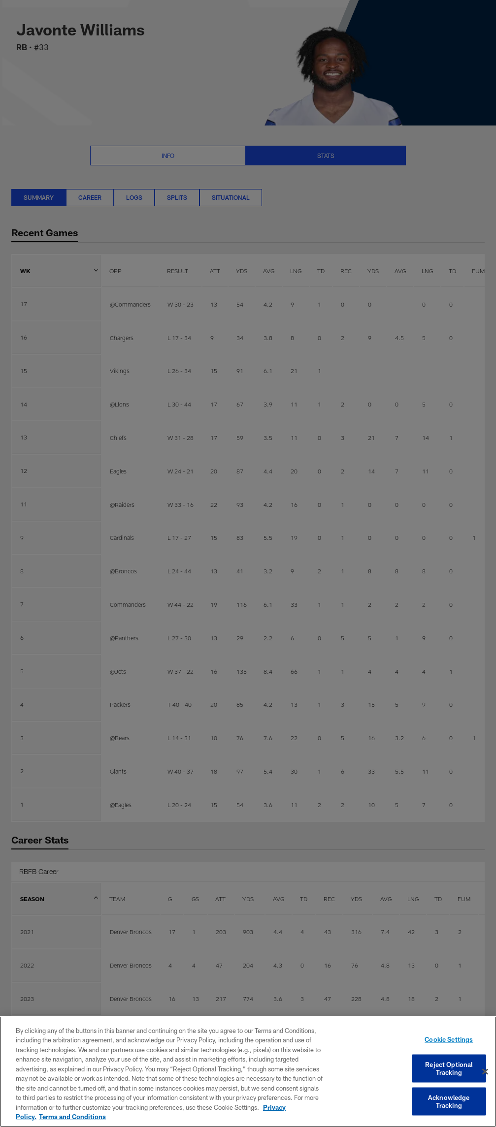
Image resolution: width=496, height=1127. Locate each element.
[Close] (485, 1072)
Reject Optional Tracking (448, 1068)
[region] (248, 1071)
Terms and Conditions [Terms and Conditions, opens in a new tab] (72, 1117)
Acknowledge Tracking (448, 1101)
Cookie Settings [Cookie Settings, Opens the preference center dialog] (449, 1039)
